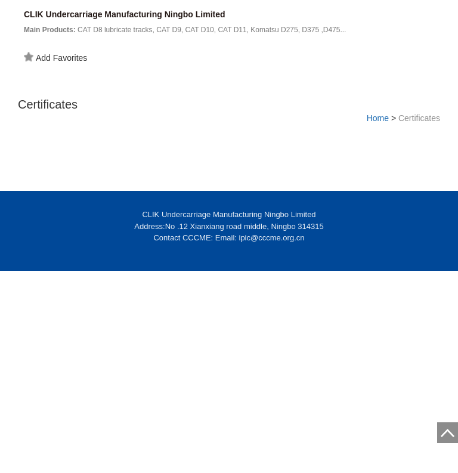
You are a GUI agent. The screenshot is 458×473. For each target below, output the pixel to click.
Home (378, 118)
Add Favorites (55, 57)
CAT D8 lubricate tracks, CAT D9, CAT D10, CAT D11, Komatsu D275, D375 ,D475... (185, 30)
